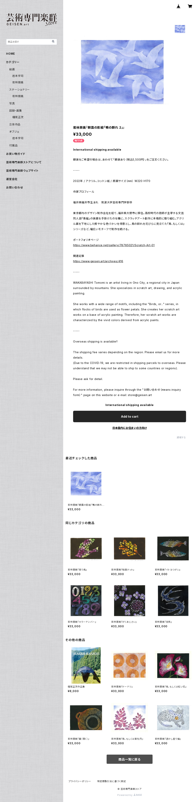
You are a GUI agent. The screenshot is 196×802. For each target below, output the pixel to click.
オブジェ (14, 131)
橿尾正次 (18, 117)
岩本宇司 (18, 75)
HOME (10, 53)
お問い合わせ (14, 187)
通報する (181, 437)
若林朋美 (18, 82)
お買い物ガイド (15, 153)
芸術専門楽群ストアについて (23, 162)
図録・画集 (15, 110)
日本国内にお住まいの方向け (129, 427)
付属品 (13, 145)
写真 (12, 103)
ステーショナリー (19, 89)
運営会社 (11, 179)
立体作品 (14, 124)
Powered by (129, 795)
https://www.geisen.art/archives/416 (98, 261)
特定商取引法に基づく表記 (111, 781)
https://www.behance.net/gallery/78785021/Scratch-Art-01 (114, 245)
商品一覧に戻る (129, 759)
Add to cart (129, 416)
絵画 (12, 69)
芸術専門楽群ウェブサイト (22, 170)
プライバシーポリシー (80, 781)
